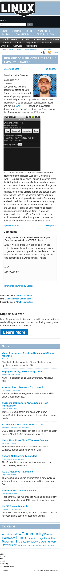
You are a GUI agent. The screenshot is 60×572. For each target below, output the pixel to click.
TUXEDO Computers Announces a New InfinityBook (25, 404)
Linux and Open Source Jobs (18, 299)
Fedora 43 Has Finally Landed (19, 456)
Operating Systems (18, 459)
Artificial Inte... (6, 427)
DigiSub (40, 34)
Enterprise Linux (16, 427)
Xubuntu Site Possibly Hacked (19, 490)
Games (4, 359)
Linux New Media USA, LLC (49, 570)
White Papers (44, 31)
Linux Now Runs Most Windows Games (25, 440)
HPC (13, 374)
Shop (52, 34)
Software (17, 46)
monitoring (25, 427)
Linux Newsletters (24, 295)
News (4, 31)
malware (8, 390)
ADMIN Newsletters (24, 302)
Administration (10, 39)
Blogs (29, 31)
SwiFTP (19, 106)
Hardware (54, 39)
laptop (10, 409)
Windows (22, 545)
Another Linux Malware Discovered (22, 387)
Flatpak (4, 475)
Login (56, 52)
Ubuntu (45, 541)
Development (39, 39)
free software (34, 545)
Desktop (25, 39)
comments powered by (19, 286)
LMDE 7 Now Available (15, 506)
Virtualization (16, 390)
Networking (31, 46)
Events (48, 534)
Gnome (9, 459)
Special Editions (23, 34)
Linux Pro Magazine (37, 538)
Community (32, 533)
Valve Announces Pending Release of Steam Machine (28, 354)
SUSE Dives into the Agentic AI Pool (23, 424)
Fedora (4, 459)
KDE (8, 475)
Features (16, 31)
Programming (31, 42)
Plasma (13, 475)
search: (3, 20)
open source (48, 545)
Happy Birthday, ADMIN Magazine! (22, 371)
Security (7, 42)
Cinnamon (5, 509)
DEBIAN (11, 509)
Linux (9, 359)
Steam (14, 359)
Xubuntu (14, 493)
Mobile (51, 538)
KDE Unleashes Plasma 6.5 (18, 471)
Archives (6, 34)
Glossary (5, 570)
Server (17, 42)
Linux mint (18, 509)
